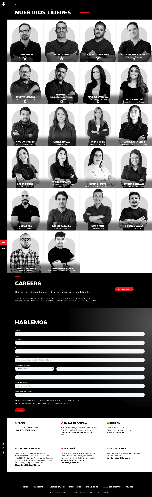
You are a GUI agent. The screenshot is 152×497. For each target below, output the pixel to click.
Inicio (25, 487)
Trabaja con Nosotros (111, 487)
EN (3, 249)
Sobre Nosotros (38, 487)
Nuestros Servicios (57, 487)
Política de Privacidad (102, 492)
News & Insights (91, 487)
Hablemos (129, 487)
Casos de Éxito (75, 487)
